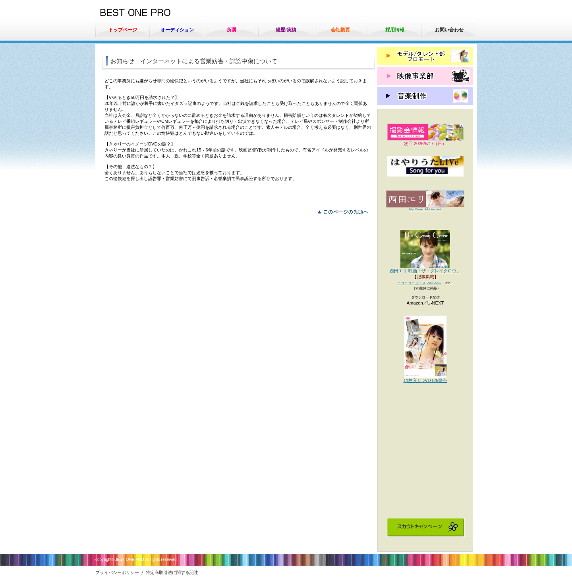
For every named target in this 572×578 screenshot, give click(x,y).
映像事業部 (425, 76)
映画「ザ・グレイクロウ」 (434, 270)
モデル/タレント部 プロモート (425, 56)
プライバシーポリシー (117, 572)
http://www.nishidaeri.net (425, 209)
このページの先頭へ (345, 211)
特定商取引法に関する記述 (172, 572)
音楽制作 (425, 96)
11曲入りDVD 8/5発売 (425, 380)
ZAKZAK (434, 283)
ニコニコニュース (411, 283)
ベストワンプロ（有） (158, 13)
